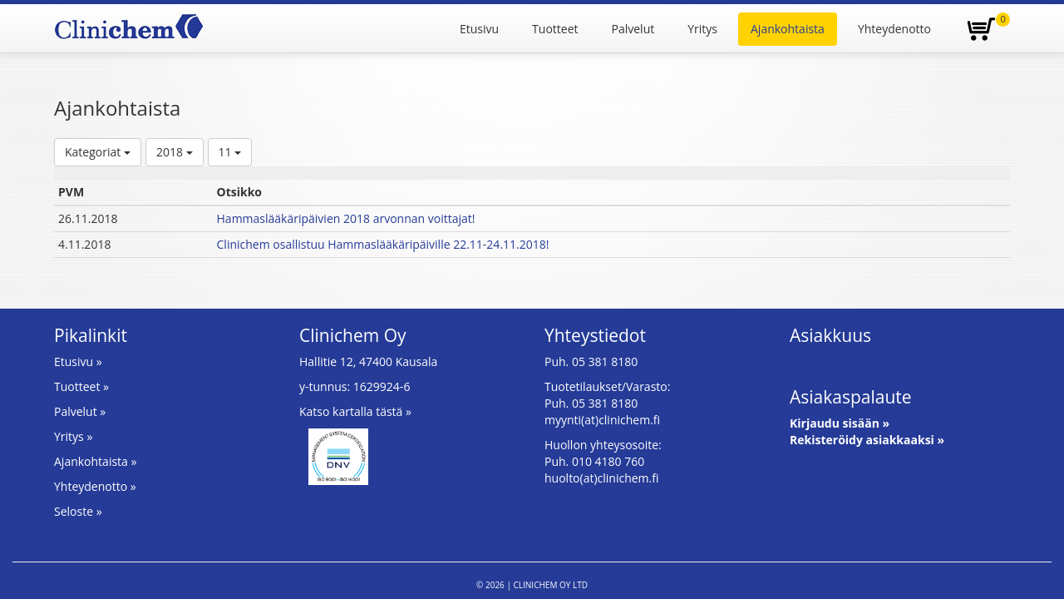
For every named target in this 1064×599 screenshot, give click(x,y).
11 (230, 152)
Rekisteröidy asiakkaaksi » (867, 440)
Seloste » (78, 511)
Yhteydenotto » (95, 486)
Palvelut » (80, 411)
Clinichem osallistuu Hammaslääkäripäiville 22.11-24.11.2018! (383, 244)
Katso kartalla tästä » (355, 411)
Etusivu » (78, 361)
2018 (174, 152)
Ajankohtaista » (95, 461)
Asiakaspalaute (851, 396)
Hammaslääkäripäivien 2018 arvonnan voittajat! (346, 218)
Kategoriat (98, 152)
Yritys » (73, 436)
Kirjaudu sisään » (839, 423)
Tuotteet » (81, 386)
